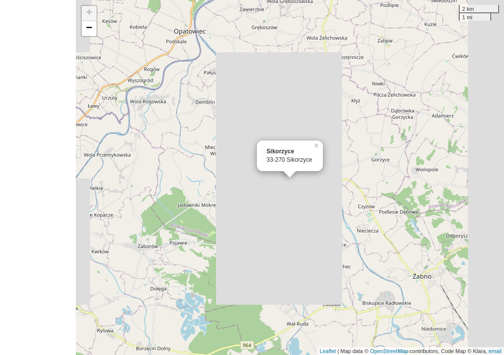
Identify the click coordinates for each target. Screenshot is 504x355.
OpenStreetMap (389, 351)
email (495, 351)
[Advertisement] (38, 177)
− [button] (89, 28)
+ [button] (89, 13)
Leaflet (328, 351)
